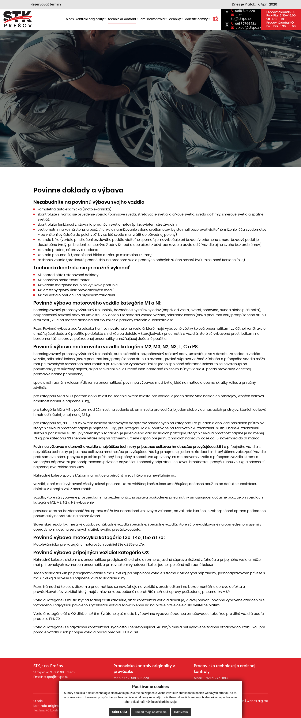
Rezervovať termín (51, 4)
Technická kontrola (48, 710)
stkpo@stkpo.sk (56, 677)
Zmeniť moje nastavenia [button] (150, 712)
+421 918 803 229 (136, 677)
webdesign (235, 701)
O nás (38, 701)
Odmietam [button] (181, 712)
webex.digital (257, 701)
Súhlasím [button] (119, 712)
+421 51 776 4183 (216, 677)
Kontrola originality (48, 705)
